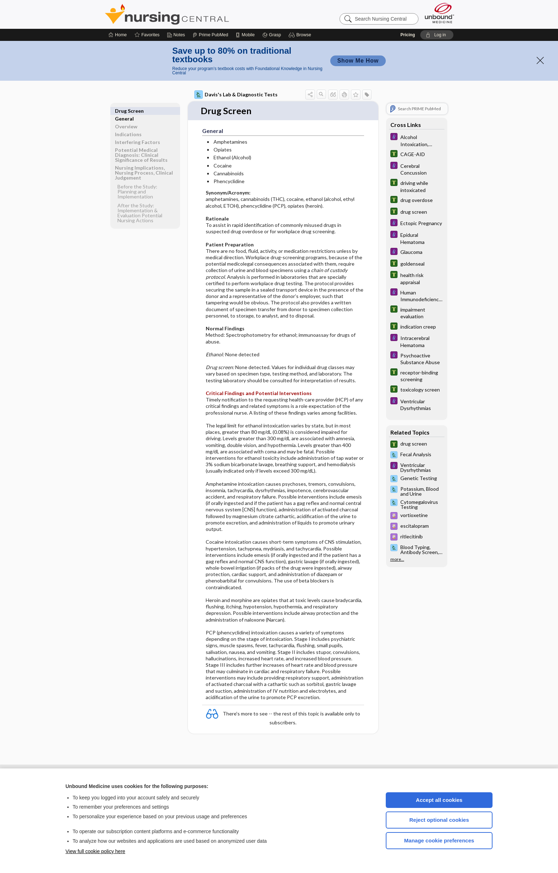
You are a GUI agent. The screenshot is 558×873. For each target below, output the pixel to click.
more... (397, 559)
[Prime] (210, 35)
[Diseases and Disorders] (416, 140)
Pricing (407, 34)
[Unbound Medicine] (439, 13)
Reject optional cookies (439, 820)
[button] (301, 35)
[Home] (118, 35)
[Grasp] (271, 35)
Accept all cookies (439, 800)
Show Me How (358, 61)
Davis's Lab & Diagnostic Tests (236, 94)
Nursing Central (194, 14)
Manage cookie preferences (439, 840)
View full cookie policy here (95, 851)
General (124, 111)
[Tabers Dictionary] (416, 154)
